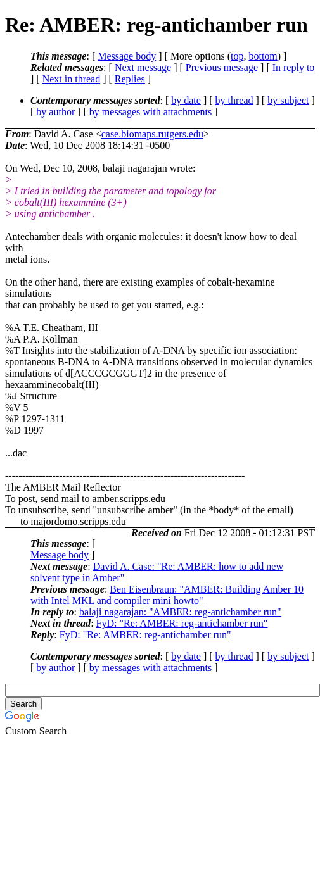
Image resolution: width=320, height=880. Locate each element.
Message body (127, 56)
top (237, 56)
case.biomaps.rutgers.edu (152, 134)
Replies (130, 78)
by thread (234, 100)
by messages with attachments (150, 111)
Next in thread (71, 78)
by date (186, 100)
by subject (288, 100)
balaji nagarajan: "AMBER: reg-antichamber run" (180, 612)
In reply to (293, 67)
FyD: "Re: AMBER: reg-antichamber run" (182, 623)
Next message (143, 67)
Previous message (222, 67)
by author (55, 111)
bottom (262, 56)
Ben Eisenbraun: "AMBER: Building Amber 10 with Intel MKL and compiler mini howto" (167, 595)
